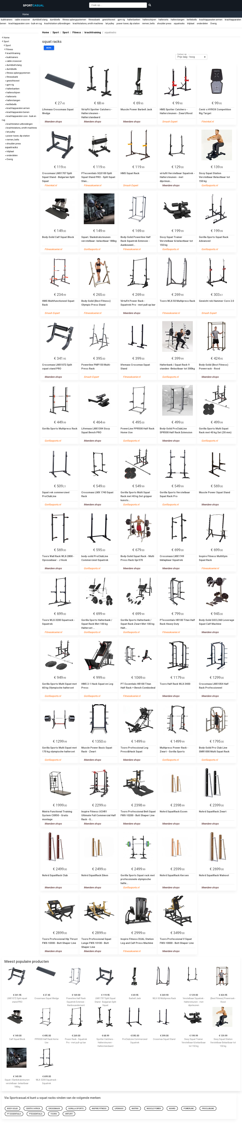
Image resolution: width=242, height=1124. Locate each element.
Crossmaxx (54, 1108)
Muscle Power (154, 1108)
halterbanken (133, 19)
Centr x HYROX (33, 1108)
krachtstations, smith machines (88, 23)
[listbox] (191, 57)
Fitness (10, 49)
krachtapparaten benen (17, 112)
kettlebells (192, 19)
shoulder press (164, 23)
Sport (7, 41)
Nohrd (172, 1108)
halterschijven (149, 19)
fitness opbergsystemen (74, 19)
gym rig (121, 19)
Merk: (49, 48)
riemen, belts (148, 23)
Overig (213, 23)
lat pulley (110, 23)
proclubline (208, 1108)
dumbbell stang (40, 19)
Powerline (189, 1108)
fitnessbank (94, 19)
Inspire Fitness (99, 1108)
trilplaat (190, 23)
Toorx (54, 1114)
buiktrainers (6, 19)
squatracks (179, 23)
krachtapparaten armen (210, 19)
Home (25, 14)
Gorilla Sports (76, 1108)
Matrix (135, 1108)
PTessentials (35, 1114)
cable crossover (22, 19)
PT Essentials (14, 1114)
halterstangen (177, 19)
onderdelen (202, 23)
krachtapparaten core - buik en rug (25, 23)
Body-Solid (12, 1108)
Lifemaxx (119, 1108)
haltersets (163, 19)
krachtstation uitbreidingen (57, 23)
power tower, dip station (128, 23)
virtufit (69, 1114)
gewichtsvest (108, 19)
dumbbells (55, 19)
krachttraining (14, 53)
